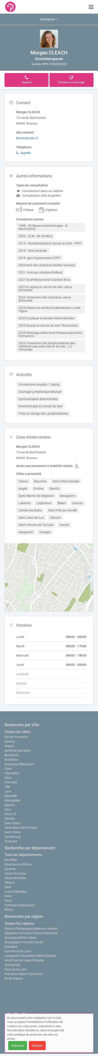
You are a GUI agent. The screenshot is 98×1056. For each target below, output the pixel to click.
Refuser (37, 1045)
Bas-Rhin (11, 860)
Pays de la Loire (16, 969)
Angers (10, 746)
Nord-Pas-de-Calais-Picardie (24, 960)
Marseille (11, 796)
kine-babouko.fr (27, 138)
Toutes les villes (17, 732)
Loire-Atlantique (16, 891)
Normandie (12, 965)
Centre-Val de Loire (18, 951)
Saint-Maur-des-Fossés (21, 827)
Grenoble (11, 782)
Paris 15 (10, 814)
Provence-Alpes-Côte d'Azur (24, 974)
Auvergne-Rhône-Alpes (21, 937)
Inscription (49, 19)
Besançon (12, 755)
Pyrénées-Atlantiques (19, 905)
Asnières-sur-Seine (17, 750)
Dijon (8, 778)
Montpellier (12, 800)
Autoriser (17, 1045)
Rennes (10, 818)
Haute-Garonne (15, 873)
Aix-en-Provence (16, 737)
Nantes (10, 805)
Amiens (10, 741)
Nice (8, 809)
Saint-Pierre (13, 832)
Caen (8, 768)
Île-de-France (14, 978)
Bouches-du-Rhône (18, 864)
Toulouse (11, 841)
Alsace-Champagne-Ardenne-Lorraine (31, 928)
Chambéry (12, 773)
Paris (8, 900)
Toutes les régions (19, 923)
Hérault (10, 882)
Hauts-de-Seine (15, 878)
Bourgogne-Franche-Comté (24, 942)
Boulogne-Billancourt (19, 764)
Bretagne (11, 946)
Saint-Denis (12, 823)
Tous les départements (23, 855)
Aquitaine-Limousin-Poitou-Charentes (31, 933)
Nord (8, 896)
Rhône (9, 910)
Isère (8, 887)
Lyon (8, 791)
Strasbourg (12, 836)
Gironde (10, 869)
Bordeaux (11, 759)
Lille (7, 787)
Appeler (23, 153)
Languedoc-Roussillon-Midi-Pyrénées (30, 956)
